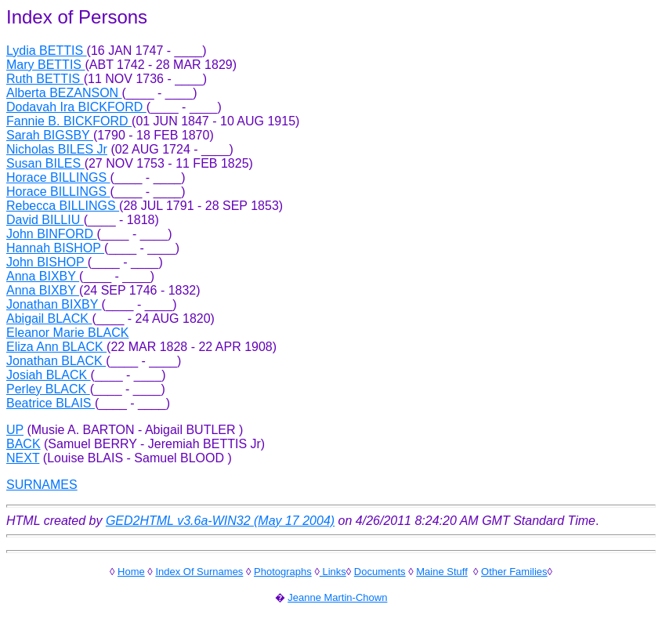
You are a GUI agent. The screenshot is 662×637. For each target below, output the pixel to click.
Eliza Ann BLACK (56, 346)
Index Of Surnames (199, 571)
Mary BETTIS (45, 64)
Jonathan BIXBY (54, 304)
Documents (380, 571)
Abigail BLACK (49, 318)
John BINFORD (51, 234)
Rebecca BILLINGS (62, 205)
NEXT (22, 458)
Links (333, 571)
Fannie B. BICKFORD (69, 121)
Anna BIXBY (42, 276)
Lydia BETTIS (46, 50)
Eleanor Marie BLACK (67, 332)
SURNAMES (42, 484)
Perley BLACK (48, 389)
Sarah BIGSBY (49, 135)
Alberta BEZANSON (64, 93)
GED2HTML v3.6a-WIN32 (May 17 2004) (220, 520)
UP (15, 429)
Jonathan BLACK (56, 360)
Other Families (514, 571)
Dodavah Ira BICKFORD (76, 107)
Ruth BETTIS (45, 78)
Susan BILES (45, 163)
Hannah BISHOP (55, 248)
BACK (23, 444)
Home (131, 571)
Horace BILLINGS (58, 177)
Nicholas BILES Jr (56, 149)
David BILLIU (45, 219)
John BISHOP (47, 262)
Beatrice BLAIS (50, 403)
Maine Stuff (442, 571)
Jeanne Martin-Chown (337, 597)
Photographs (283, 571)
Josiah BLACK (48, 375)
